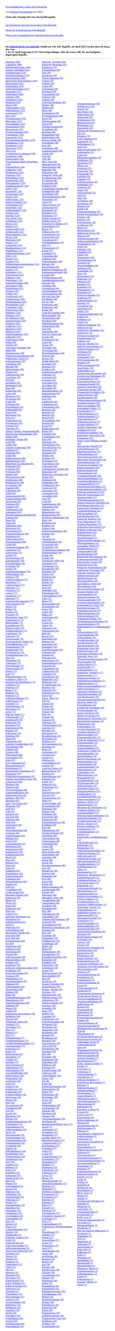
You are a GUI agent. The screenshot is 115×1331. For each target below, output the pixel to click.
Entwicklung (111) (14, 267)
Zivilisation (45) (49, 461)
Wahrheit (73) (12, 687)
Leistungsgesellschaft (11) (89, 888)
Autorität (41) (48, 728)
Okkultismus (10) (85, 955)
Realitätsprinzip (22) (87, 532)
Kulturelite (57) (13, 1048)
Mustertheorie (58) (15, 1000)
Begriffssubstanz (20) (87, 554)
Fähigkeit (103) (13, 315)
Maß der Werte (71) (15, 714)
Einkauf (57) (12, 1032)
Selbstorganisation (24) (88, 467)
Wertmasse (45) (49, 450)
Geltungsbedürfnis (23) (88, 484)
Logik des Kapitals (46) (53, 312)
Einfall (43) (47, 579)
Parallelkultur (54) (14, 1154)
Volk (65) (10, 811)
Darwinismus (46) (50, 267)
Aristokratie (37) (50, 1132)
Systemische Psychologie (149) (21, 153)
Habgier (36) (48, 1278)
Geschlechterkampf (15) (88, 729)
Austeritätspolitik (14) (87, 753)
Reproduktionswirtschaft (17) (91, 680)
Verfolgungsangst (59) (16, 981)
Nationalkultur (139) (15, 183)
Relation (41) (48, 773)
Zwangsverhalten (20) (87, 591)
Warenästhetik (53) (15, 1197)
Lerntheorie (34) (85, 225)
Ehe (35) (81, 133)
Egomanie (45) (49, 364)
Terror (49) (47, 124)
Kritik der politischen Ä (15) (91, 740)
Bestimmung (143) (15, 172)
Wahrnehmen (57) (14, 1067)
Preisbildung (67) (14, 768)
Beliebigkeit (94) (14, 385)
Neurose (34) (83, 236)
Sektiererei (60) (13, 949)
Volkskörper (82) (14, 525)
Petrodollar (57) (13, 1057)
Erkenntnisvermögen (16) (89, 694)
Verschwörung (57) (15, 1065)
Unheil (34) (82, 254)
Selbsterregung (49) (51, 121)
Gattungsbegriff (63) (15, 844)
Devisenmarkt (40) (51, 806)
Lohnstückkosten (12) (87, 842)
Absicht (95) (12, 372)
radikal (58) (11, 1011)
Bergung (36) (48, 1259)
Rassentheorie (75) (15, 625)
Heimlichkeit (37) (50, 1159)
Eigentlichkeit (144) (15, 167)
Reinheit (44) (48, 525)
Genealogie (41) (49, 752)
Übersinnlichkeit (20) (87, 581)
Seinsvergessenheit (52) (17, 1245)
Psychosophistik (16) (87, 710)
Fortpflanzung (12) (86, 829)
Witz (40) (46, 911)
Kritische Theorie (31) (88, 343)
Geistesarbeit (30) (85, 357)
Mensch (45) (48, 418)
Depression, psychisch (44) (55, 474)
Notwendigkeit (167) (16, 124)
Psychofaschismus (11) (88, 902)
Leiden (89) (11, 445)
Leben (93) (11, 393)
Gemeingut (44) (49, 490)
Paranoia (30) (83, 362)
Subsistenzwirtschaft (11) (89, 918)
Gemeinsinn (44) (50, 493)
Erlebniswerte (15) (86, 724)
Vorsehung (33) (84, 308)
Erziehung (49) (49, 91)
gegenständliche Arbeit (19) (90, 605)
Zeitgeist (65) (12, 814)
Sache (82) (11, 523)
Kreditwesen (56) (14, 1089)
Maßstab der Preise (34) (88, 233)
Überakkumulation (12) (88, 864)
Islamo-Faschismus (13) (88, 799)
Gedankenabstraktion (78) (18, 571)
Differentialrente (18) (87, 632)
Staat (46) (46, 329)
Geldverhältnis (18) (86, 637)
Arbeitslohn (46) (50, 256)
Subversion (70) (13, 733)
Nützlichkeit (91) (14, 420)
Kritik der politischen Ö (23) (91, 492)
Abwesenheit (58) (14, 989)
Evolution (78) (13, 566)
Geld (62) (10, 887)
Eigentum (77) (12, 587)
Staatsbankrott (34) (86, 244)
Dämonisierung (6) (86, 1104)
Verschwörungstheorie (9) (89, 999)
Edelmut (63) (12, 838)
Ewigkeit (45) (48, 369)
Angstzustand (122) (15, 229)
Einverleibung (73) (15, 666)
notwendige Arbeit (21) (88, 546)
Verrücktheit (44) (50, 547)
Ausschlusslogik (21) (87, 538)
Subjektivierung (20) (87, 578)
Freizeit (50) (12, 1321)
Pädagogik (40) (49, 876)
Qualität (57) (12, 1059)
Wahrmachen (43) (50, 631)
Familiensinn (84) (14, 480)
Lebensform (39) (50, 968)
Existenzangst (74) (15, 639)
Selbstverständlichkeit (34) (90, 241)
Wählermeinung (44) (52, 552)
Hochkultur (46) (49, 299)
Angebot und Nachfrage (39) (55, 919)
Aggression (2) (84, 1241)
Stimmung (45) (49, 442)
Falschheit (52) (13, 1208)
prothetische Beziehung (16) (90, 707)
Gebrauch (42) (49, 652)
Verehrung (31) (84, 351)
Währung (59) (12, 984)
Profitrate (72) (12, 695)
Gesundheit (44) (49, 496)
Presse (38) (47, 1100)
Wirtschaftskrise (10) (87, 969)
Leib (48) (46, 159)
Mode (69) (11, 738)
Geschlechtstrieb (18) (87, 643)
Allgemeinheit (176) (15, 107)
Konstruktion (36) (50, 1286)
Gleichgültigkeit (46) (52, 291)
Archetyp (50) (12, 1299)
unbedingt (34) (84, 252)
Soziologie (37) (49, 1218)
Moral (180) (11, 105)
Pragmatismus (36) (51, 1313)
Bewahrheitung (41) (51, 736)
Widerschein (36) (85, 114)
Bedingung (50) (13, 1307)
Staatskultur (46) (50, 331)
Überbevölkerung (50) (52, 78)
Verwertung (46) (50, 350)
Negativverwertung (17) (88, 678)
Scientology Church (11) (89, 907)
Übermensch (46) (50, 339)
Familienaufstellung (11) (89, 880)
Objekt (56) (11, 1100)
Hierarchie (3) (84, 1206)
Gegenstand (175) (14, 113)
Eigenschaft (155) (14, 137)
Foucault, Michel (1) (87, 1282)
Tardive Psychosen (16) (88, 715)
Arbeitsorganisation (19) (89, 600)
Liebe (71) (11, 711)
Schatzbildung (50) (51, 70)
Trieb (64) (10, 827)
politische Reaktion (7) (88, 1079)
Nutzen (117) (12, 242)
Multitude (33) (84, 292)
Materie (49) (48, 105)
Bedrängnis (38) (49, 1032)
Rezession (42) (49, 690)
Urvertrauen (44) (50, 544)
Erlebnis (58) (12, 992)
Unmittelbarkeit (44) (52, 542)
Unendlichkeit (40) (51, 900)
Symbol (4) (82, 1182)
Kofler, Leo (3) (84, 1217)
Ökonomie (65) (13, 806)
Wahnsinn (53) (13, 1191)
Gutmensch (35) (85, 141)
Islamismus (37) (49, 1167)
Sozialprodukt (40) (51, 889)
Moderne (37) (48, 1186)
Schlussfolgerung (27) (87, 414)
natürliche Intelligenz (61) (18, 916)
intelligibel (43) (49, 590)
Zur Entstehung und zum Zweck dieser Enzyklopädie (31, 25)
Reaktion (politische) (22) (89, 529)
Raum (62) (11, 906)
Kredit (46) (47, 310)
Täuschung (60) (13, 951)
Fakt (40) (46, 827)
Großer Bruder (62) (15, 892)
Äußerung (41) (49, 722)
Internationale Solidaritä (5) (90, 1133)
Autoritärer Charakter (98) (18, 347)
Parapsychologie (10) (87, 958)
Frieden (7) (82, 1066)
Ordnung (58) (12, 1005)
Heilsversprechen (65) (16, 795)
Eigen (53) (11, 1170)
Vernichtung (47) (50, 240)
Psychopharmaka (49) (52, 116)
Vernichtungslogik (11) (88, 923)
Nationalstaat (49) (50, 113)
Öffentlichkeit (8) (85, 1034)
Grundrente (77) (13, 596)
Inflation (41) (48, 760)
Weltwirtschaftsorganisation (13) (92, 815)
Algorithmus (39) (50, 916)
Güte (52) (10, 1221)
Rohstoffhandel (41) (51, 776)
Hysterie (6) (83, 1112)
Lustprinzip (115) (14, 245)
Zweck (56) (11, 1113)
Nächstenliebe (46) (51, 318)
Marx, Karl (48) (49, 161)
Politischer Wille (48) (52, 175)
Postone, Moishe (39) (52, 989)
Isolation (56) (12, 1086)
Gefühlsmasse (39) (51, 941)
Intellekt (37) (48, 1164)
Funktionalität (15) (86, 726)
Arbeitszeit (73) (13, 663)
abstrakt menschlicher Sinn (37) (57, 1124)
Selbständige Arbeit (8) (88, 1042)
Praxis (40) (47, 881)
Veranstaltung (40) (51, 903)
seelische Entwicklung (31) (90, 346)
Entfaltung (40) (49, 814)
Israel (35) (82, 147)
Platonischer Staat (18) (88, 648)
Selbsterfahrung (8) (86, 1044)
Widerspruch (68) (14, 755)
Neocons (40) (48, 873)
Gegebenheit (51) (14, 1264)
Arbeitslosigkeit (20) (87, 551)
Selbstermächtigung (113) (18, 253)
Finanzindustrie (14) (87, 764)
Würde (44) (47, 555)
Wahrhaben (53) (13, 1194)
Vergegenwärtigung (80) (17, 547)
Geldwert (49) (48, 97)
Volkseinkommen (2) (87, 1274)
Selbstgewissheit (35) (87, 182)
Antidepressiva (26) (86, 430)
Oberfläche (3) (84, 1228)
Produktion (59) (13, 970)
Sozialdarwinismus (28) (88, 403)
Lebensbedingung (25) (88, 449)
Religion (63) (12, 862)
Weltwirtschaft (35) (86, 192)
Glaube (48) (47, 153)
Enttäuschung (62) (14, 876)
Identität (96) (12, 366)
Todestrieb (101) (13, 337)
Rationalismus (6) (85, 1117)
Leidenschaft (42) (50, 671)
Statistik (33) (83, 303)
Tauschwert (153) (14, 148)
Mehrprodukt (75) (14, 622)
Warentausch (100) (15, 339)
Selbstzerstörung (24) (87, 470)
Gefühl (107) (12, 294)
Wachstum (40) (49, 908)
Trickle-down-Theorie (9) (89, 996)
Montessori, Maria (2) (87, 1268)
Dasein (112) (12, 258)
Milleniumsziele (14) (87, 775)
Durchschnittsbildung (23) (89, 478)
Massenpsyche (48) (51, 164)
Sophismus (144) (14, 170)
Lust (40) (46, 868)
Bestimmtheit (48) (50, 134)
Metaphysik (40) (50, 871)
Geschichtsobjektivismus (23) (91, 486)
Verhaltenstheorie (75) (16, 631)
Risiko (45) (47, 431)
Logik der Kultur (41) (52, 768)
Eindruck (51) (12, 1261)
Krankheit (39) (49, 962)
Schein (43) (47, 612)
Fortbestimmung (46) (52, 277)
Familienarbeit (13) (86, 794)
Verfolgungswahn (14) (88, 783)
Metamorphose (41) (51, 771)
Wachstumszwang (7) (87, 1098)
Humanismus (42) (50, 660)
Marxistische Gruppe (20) (89, 562)
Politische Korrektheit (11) (90, 896)
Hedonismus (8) (85, 1012)
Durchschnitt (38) (50, 1048)
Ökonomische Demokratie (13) (92, 807)
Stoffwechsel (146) (15, 159)
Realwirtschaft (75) (15, 628)
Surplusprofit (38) (50, 1108)
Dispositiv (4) (83, 1168)
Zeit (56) (10, 1110)
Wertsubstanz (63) (14, 873)
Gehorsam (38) (49, 1073)
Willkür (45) (48, 455)
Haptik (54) (11, 1148)
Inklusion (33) (84, 281)
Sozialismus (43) (50, 617)
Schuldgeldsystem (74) (17, 655)
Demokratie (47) (50, 210)
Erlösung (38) (48, 1067)
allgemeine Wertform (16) (89, 691)
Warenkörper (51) (14, 1294)
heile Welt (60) (13, 938)
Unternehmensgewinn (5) (89, 1158)
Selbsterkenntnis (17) (87, 683)
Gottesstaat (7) (84, 1071)
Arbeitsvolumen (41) (52, 725)
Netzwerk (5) (83, 1144)
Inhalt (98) (11, 350)
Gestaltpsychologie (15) (88, 732)
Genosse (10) (83, 942)
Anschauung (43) (50, 566)
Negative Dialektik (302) (17, 70)
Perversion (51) (13, 1278)
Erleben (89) (12, 436)
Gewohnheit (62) (14, 889)
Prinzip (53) (11, 1183)
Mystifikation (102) (15, 318)
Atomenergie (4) (85, 1166)
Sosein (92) (11, 412)
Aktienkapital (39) (50, 914)
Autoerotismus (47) (51, 205)
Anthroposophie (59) (16, 957)
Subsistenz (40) (49, 895)
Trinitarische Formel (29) (89, 389)
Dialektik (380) (13, 62)
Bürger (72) (11, 690)
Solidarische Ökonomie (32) (90, 330)
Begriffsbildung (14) (87, 756)
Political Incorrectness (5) (89, 1150)
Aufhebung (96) (13, 364)
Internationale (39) (51, 954)
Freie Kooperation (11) (88, 883)
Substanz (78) (12, 577)
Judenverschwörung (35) (89, 149)
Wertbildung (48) (50, 194)
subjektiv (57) (12, 1062)
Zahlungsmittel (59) (15, 986)
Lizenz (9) (82, 985)
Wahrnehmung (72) (15, 706)
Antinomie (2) (84, 1244)
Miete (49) (47, 110)
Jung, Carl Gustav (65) (16, 803)
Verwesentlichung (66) (16, 790)
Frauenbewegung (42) (52, 649)
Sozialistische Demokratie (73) (20, 682)
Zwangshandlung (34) (87, 265)
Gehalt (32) (82, 316)
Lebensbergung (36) (51, 1294)
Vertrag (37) (47, 1237)
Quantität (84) (12, 488)
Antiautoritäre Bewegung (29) (91, 373)
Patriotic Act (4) (85, 1177)
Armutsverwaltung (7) (88, 1058)
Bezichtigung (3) (85, 1190)
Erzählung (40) (49, 825)
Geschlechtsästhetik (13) (89, 796)
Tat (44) (45, 536)
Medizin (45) (48, 415)
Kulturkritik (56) (14, 1092)
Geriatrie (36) (48, 1272)
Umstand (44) (48, 539)
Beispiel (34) (83, 206)
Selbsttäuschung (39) (52, 997)
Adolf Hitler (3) (84, 1209)
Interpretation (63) (14, 849)
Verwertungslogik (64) (16, 830)
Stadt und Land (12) (86, 856)
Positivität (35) (84, 168)
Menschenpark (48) (51, 167)
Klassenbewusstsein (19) (89, 610)
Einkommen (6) (84, 1106)
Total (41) (46, 790)
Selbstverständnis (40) (52, 887)
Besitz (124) (11, 223)
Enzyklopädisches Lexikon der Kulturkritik (26, 7)
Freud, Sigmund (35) (87, 139)
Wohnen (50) (48, 83)
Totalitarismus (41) (51, 792)
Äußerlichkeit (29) (86, 370)
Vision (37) (47, 1243)
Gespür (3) (82, 1198)
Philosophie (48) (50, 172)
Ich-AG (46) (48, 302)
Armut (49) (47, 86)
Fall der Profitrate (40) (52, 833)
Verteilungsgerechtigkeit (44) (56, 550)
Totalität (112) (12, 261)
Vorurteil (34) (83, 263)
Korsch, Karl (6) (85, 1115)
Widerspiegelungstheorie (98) (20, 356)
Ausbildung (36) (50, 1256)
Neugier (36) (48, 1302)
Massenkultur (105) (15, 304)
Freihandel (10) (84, 939)
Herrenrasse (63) (14, 846)
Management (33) (85, 289)
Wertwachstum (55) (15, 1135)
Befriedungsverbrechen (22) (90, 505)
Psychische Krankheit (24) (90, 465)
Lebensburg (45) (50, 404)
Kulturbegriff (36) (50, 1288)
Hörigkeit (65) (12, 800)
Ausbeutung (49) (50, 89)
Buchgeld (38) (49, 1040)
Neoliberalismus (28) (87, 397)
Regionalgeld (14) (85, 777)
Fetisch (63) (11, 841)
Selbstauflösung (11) (87, 910)
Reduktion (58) (13, 1016)
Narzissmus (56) (13, 1097)
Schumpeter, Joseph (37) (53, 1216)
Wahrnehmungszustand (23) (90, 500)
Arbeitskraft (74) (14, 633)
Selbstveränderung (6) (87, 1120)
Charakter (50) (13, 1310)
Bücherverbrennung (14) (89, 759)
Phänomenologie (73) (16, 676)
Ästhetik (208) (12, 97)
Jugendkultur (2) (85, 1260)
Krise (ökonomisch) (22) (89, 521)
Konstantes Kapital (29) (88, 384)
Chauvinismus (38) (51, 1043)
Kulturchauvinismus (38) (54, 1086)
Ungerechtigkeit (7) (86, 1096)
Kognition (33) (84, 287)
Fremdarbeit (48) (50, 148)
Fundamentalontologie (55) (19, 1121)
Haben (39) (47, 946)
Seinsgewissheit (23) (87, 497)
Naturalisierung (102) (16, 320)
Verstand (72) (12, 703)
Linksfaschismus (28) (87, 395)
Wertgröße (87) (13, 453)
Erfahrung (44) (49, 480)
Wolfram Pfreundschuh (21, 12)
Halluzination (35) (86, 144)
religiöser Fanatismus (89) (18, 447)
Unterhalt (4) (83, 1185)
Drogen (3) (82, 1195)
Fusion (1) (82, 1284)
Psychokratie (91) (14, 423)
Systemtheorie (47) (51, 234)
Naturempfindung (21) (88, 543)
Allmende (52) (13, 1199)
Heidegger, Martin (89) (17, 439)
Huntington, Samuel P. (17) (90, 672)
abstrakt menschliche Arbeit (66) (21, 779)
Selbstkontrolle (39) (51, 995)
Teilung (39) (48, 1013)
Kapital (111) (12, 269)
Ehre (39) (46, 933)
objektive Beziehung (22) (89, 524)
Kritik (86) (11, 455)
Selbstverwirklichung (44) (54, 531)
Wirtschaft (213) (13, 91)
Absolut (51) (12, 1259)
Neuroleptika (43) (50, 606)
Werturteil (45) (49, 453)
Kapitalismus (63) (14, 852)
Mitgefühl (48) (49, 170)
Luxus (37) (47, 1175)
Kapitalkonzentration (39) (54, 957)
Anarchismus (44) (50, 463)
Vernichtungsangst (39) (53, 1021)
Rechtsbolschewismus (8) (89, 1039)
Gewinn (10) (83, 945)
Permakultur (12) (85, 848)
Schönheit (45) (49, 434)
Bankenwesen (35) (86, 122)
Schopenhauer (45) (51, 436)
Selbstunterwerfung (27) (88, 422)
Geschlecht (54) (13, 1146)
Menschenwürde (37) (52, 1181)
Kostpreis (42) (49, 666)
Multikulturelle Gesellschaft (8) (92, 1028)
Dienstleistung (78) (15, 558)
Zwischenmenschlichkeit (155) (20, 140)
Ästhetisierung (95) (15, 374)
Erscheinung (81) (14, 531)
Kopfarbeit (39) (49, 959)
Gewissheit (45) (49, 383)
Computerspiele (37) (52, 1143)
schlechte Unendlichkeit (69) (19, 744)
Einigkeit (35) (83, 136)
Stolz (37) (46, 1221)
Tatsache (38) (48, 1110)
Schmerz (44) (48, 528)
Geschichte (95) (13, 377)
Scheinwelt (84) (13, 490)
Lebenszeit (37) (49, 1172)
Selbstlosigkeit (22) (86, 535)
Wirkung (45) (48, 458)
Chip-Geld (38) (49, 1046)
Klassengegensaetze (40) (54, 865)
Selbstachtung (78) (15, 574)
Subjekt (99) (12, 345)
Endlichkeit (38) (49, 1062)
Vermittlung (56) (14, 1108)
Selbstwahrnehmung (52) (18, 1248)
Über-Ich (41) (48, 795)
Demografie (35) (85, 128)
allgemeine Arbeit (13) (88, 788)
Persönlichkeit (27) (86, 411)
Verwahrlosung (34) (86, 260)
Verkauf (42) (48, 711)
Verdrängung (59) (14, 978)
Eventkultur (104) (14, 307)
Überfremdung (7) (86, 1093)
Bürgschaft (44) (49, 471)
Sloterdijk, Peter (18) (87, 656)
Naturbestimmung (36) (53, 1299)
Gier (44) (46, 498)
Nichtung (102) (13, 323)
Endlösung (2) (84, 1252)
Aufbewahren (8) (85, 1004)
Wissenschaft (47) (50, 248)
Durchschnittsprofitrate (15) (90, 721)
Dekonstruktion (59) (15, 959)
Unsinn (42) (47, 706)
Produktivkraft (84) (15, 482)
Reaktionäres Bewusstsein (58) (20, 1013)
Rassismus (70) (13, 725)
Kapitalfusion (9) (85, 977)
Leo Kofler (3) (84, 1222)
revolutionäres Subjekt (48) (55, 188)
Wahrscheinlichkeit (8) (88, 1055)
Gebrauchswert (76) (15, 604)
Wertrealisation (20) (86, 586)
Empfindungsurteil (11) (88, 877)
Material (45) (48, 412)
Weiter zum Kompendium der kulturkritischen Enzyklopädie (35, 35)
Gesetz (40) (47, 846)
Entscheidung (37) (50, 1146)
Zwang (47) (47, 250)
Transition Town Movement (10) (92, 966)
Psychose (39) (48, 992)
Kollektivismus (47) (51, 221)
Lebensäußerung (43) (52, 596)
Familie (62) (12, 884)
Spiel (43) (46, 620)
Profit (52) (11, 1240)
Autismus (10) (84, 934)
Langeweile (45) (50, 401)
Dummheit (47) (49, 213)
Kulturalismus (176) (15, 110)
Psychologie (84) (14, 485)
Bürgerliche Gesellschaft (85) (20, 463)
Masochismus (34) (86, 230)
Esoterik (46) (48, 275)
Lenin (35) (82, 155)
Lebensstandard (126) (16, 210)
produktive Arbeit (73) (16, 679)
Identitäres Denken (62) (17, 895)
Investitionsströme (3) (87, 1212)
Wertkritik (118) (13, 240)
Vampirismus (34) (85, 257)
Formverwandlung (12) (88, 826)
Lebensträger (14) (85, 772)
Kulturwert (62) (13, 897)
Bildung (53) (12, 1167)
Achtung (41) (48, 720)
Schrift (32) (82, 322)
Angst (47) (47, 202)
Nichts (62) (11, 903)
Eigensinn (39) (49, 935)
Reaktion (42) (48, 687)
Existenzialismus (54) (16, 1140)
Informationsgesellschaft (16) (91, 699)
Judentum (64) (12, 819)
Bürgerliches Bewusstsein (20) (91, 556)
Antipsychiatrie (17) (86, 664)
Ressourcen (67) (13, 773)
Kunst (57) (11, 1051)
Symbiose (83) (13, 504)
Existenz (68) (12, 752)
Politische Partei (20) (87, 564)
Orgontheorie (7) (85, 1077)
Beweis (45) (47, 358)
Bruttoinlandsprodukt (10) (89, 937)
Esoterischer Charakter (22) (90, 508)
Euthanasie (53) (13, 1175)
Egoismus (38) (49, 1051)
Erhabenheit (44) (50, 482)
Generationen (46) (50, 288)
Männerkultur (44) (51, 512)
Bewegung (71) (13, 709)
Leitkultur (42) (49, 674)
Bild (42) (46, 633)
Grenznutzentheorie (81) (17, 533)
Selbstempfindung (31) (88, 349)
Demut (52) (11, 1202)
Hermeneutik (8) (85, 1015)
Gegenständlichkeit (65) (17, 792)
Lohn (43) (46, 598)
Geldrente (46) (49, 285)
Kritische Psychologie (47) (55, 223)
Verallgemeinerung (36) (88, 103)
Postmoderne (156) (15, 134)
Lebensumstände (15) (87, 742)
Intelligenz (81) (13, 536)
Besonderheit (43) (50, 569)
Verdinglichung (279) (16, 72)
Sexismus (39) (49, 1005)
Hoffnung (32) (84, 319)
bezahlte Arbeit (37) (51, 1137)
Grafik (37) (47, 1154)
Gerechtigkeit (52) (14, 1216)
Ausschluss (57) (13, 1027)
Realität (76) (12, 612)
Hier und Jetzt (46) (51, 296)
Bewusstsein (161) (14, 129)
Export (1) (82, 1276)
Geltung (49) (48, 99)
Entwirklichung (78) (15, 563)
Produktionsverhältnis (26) (90, 432)
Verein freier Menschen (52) (19, 1251)
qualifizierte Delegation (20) (90, 570)
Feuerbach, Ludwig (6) (88, 1109)
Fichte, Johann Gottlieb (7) (90, 1063)
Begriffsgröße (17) (86, 667)
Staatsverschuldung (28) (88, 405)
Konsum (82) (12, 517)
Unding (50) (48, 81)
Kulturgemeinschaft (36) (53, 1291)
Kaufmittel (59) (13, 965)
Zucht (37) (47, 1248)
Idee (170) (10, 116)
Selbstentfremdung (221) (17, 89)
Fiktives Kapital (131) (16, 202)
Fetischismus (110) (15, 275)
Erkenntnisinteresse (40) (53, 822)
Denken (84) (12, 474)
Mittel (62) (11, 900)
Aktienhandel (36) (50, 1251)
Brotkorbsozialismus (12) (89, 818)
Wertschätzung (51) (15, 1297)
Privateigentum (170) (16, 118)
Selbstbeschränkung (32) (89, 325)
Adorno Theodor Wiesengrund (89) (22, 431)
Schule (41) (47, 782)
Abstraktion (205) (14, 99)
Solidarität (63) (13, 871)
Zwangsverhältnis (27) (88, 424)
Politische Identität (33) (88, 295)
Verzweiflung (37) (50, 1240)
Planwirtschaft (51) (15, 1280)
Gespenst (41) (48, 755)
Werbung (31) (83, 354)
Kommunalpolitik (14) (88, 767)
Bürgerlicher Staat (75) (17, 617)
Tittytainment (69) (14, 746)
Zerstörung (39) (49, 1027)
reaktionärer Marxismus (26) (91, 435)
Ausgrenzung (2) (85, 1247)
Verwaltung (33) (85, 306)
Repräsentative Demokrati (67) (20, 771)
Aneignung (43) (49, 563)
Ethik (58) (10, 995)
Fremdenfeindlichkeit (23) (89, 481)
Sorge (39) (47, 1011)
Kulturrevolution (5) (87, 1136)
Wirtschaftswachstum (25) (89, 457)
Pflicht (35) (82, 165)
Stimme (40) (48, 892)
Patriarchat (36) (49, 1307)
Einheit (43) (47, 582)
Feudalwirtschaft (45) (52, 372)
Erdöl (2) (81, 1255)
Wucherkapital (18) (86, 662)
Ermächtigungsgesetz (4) (89, 1171)
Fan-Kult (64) (12, 817)
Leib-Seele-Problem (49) (54, 102)
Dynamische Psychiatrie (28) (91, 392)
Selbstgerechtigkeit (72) (17, 698)
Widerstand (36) (85, 117)
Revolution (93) (13, 399)
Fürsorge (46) (48, 283)
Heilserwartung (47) (51, 218)
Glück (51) (11, 1267)
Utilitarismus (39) (50, 1019)
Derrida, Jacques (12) (87, 823)
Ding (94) (10, 388)
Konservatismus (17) (87, 675)
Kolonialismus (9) (85, 980)
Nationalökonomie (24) (88, 462)
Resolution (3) (84, 1233)
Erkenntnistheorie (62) (16, 881)
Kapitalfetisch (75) (15, 620)
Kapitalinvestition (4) (87, 1174)
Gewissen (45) (49, 380)
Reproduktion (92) (14, 407)
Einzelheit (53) (13, 1172)
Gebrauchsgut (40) (51, 841)
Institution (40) (49, 857)
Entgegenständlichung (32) (90, 314)
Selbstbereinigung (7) (87, 1088)
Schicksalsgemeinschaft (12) (91, 850)
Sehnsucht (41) (49, 784)
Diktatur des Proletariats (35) (91, 130)
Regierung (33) (84, 298)
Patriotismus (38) (50, 1094)
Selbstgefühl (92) (14, 409)
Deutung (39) (48, 930)
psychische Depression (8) (89, 1036)
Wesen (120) (12, 237)
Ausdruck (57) (12, 1024)
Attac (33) (82, 273)
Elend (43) (47, 585)
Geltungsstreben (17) (87, 670)
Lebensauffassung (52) (16, 1229)
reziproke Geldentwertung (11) (92, 904)
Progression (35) (85, 171)
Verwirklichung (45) (51, 447)
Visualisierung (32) (86, 338)
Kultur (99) (11, 342)
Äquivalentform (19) (87, 594)
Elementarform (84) (15, 477)
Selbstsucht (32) (85, 327)
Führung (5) (83, 1131)
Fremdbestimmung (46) (53, 280)
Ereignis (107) (12, 291)
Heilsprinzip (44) (50, 507)
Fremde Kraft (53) (14, 1178)
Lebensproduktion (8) (87, 1023)
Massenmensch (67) (15, 765)
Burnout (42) (48, 641)
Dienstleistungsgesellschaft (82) (21, 515)
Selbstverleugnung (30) (88, 365)
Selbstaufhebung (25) (87, 454)
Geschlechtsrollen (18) (88, 640)
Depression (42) (49, 644)
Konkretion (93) (13, 391)
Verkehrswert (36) (85, 106)
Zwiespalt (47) (49, 253)
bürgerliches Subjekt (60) (18, 933)
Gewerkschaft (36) (51, 1275)
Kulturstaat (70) (13, 722)
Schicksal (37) (49, 1210)
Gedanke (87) (12, 450)
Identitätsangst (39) (51, 951)
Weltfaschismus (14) (87, 786)
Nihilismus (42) (49, 682)
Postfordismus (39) (51, 986)
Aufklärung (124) (14, 221)
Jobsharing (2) (84, 1257)
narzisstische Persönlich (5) (90, 1141)
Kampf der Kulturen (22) (89, 519)
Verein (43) (47, 625)
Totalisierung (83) (14, 509)
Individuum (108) (14, 285)
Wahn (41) (47, 800)
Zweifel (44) (48, 558)
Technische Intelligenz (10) (90, 964)
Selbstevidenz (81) (15, 539)
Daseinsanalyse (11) (86, 872)
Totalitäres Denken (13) (88, 810)
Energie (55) (12, 1119)
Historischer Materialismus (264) (21, 81)
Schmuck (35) (84, 179)
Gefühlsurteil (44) (50, 485)
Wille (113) (11, 256)
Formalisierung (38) (51, 1070)
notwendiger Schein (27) (89, 408)
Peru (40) (46, 879)
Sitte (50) (46, 72)
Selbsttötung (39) (50, 1000)
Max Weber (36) (85, 112)
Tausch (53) (11, 1189)
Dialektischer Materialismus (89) (21, 434)
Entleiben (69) (12, 736)
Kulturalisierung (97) (16, 361)
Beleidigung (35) (85, 125)
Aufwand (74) (12, 636)
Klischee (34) (83, 219)
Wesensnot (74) (13, 660)
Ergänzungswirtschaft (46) (54, 272)
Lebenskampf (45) (50, 407)
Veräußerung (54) (14, 1159)
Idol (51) (10, 1270)
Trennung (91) (12, 428)
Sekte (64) (10, 822)
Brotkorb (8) (83, 1007)
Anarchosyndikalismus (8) (89, 1001)
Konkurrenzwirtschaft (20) (90, 559)
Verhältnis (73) (13, 684)
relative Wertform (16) (88, 713)
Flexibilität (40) (49, 835)
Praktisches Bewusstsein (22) (91, 527)
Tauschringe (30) (85, 368)
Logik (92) (11, 401)
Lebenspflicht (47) (51, 226)
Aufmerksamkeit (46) (52, 261)
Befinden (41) (48, 730)
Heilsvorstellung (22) (87, 513)
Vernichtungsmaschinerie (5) (91, 1160)
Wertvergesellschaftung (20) (90, 589)
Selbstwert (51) (13, 1288)
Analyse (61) (12, 914)
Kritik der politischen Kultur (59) (21, 968)
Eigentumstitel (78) (15, 560)
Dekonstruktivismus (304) (18, 67)
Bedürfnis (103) (13, 312)
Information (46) (50, 304)
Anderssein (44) (49, 466)
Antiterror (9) (83, 972)
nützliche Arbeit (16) (87, 702)
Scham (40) (47, 884)
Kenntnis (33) (83, 284)
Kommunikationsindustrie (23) (92, 489)
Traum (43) (47, 622)
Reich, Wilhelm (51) (15, 1283)
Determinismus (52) (15, 1205)
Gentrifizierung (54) (15, 1143)
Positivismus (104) (15, 310)
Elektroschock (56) (15, 1075)
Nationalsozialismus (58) (17, 1003)
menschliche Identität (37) (54, 1183)
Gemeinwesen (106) (15, 299)
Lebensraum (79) (14, 552)
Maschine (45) (49, 409)
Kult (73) (10, 674)
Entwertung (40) (50, 817)
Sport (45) (47, 439)
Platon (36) (47, 1310)
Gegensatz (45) (49, 377)
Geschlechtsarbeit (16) (88, 697)
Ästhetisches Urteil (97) (17, 358)
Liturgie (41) (48, 765)
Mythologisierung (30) (88, 360)
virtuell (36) (83, 109)
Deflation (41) (48, 741)
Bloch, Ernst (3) (85, 1193)
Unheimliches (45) (51, 445)
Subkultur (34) (84, 249)
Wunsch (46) (48, 356)
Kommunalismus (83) (16, 498)
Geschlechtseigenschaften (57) (20, 1043)
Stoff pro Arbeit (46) (52, 334)
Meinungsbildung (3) (87, 1225)
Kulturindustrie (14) (86, 769)
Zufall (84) (11, 493)
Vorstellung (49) (49, 129)
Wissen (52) (11, 1256)
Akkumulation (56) (15, 1070)
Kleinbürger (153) (14, 145)
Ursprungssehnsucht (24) (89, 476)
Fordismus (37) (49, 1148)
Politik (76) (11, 609)
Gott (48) (46, 156)
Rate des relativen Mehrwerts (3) (93, 1230)
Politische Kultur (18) (87, 651)
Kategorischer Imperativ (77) (20, 601)
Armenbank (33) (85, 271)
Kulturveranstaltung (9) (88, 982)
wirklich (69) (12, 749)
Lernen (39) (47, 970)
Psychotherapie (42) (51, 684)
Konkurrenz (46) (50, 307)
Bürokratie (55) (13, 1116)
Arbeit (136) (12, 188)
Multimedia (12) (85, 845)
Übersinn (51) (12, 1291)
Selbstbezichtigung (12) (88, 853)
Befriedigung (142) (15, 178)
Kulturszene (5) (84, 1139)
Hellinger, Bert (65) (15, 798)
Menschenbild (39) (51, 976)
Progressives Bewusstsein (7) (91, 1082)
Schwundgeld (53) (14, 1186)
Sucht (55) (11, 1132)
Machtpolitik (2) (85, 1263)
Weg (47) (46, 245)
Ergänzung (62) (13, 879)
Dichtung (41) (48, 746)
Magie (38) (47, 1092)
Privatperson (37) (50, 1194)
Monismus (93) (13, 396)
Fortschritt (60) (13, 935)
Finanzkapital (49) (50, 94)
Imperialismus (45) (51, 393)
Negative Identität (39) (53, 984)
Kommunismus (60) (15, 941)
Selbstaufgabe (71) (15, 717)
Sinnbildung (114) (14, 250)
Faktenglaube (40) (50, 830)
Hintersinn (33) (84, 279)
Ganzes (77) (11, 593)
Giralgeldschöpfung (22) (89, 511)
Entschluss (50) (13, 1315)
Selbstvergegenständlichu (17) (91, 686)
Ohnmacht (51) (13, 1275)
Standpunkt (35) (85, 184)
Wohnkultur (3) (84, 1236)
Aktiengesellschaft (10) (88, 928)
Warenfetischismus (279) (17, 75)
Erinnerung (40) (49, 819)
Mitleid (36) (47, 1297)
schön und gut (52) (15, 1243)
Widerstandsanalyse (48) (53, 196)
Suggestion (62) (13, 908)
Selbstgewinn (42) (50, 693)
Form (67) (10, 760)
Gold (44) (46, 501)
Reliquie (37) (48, 1202)
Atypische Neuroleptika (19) (91, 602)
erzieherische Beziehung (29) (91, 376)
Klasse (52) (11, 1226)
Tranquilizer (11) (85, 920)
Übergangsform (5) (86, 1155)
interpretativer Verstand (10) (90, 947)
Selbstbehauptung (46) (52, 323)
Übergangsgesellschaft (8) (89, 1050)
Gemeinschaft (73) (15, 668)
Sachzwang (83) (13, 501)
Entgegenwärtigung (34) (88, 211)
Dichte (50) (11, 1313)
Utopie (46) (47, 345)
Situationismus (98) (15, 353)
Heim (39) (47, 949)
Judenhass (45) (49, 396)
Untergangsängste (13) (88, 813)
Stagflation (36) (49, 1321)
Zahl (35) (81, 195)
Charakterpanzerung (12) (89, 821)
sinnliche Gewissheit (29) (89, 387)
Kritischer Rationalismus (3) (90, 1220)
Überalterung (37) (50, 1232)
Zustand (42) (48, 717)
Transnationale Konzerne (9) (91, 993)
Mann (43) (47, 601)
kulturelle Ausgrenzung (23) (90, 494)
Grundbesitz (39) (50, 943)
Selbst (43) (47, 614)
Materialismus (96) (15, 369)
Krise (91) (10, 418)
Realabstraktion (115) (16, 248)
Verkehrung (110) (14, 280)
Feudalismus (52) (14, 1213)
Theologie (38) (49, 1113)
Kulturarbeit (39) (50, 965)
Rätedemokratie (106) (16, 302)
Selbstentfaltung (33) (87, 300)
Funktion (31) (83, 341)
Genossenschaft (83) (15, 496)
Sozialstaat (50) (49, 75)
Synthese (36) (48, 1323)
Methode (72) (12, 693)
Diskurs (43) (48, 574)
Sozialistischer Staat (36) (54, 1318)
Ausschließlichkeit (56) (17, 1073)
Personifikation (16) (86, 705)
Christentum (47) (50, 207)
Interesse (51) (12, 1272)
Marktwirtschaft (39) (52, 973)
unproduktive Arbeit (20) (89, 583)
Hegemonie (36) (49, 1280)
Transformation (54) (15, 1156)
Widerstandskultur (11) (88, 926)
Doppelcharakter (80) (16, 542)
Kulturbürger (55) (14, 1124)
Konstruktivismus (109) (17, 283)
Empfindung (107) (14, 288)
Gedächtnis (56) (13, 1081)
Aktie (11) (82, 869)
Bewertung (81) (13, 528)
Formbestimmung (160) (17, 132)
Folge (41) (47, 749)
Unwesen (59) (12, 976)
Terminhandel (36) (51, 1326)
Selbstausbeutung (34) (88, 238)
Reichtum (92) (12, 404)
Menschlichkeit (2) (86, 1265)
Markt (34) (82, 227)
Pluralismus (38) (50, 1097)
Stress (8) (81, 1047)
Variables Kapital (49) (52, 126)
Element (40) (48, 811)
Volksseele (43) (49, 628)
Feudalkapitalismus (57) (17, 1040)
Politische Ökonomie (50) (54, 64)
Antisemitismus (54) (15, 1137)
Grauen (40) (47, 849)
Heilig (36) (47, 1283)
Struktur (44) (48, 533)
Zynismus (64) (13, 833)
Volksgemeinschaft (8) (88, 1052)
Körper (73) (11, 671)
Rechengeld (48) (50, 183)
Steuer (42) (47, 695)
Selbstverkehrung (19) (88, 616)
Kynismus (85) (13, 469)
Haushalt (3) (83, 1203)
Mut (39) (46, 978)
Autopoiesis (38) (50, 1030)
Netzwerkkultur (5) (86, 1147)
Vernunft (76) (12, 614)
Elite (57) (10, 1035)
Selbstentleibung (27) (87, 419)
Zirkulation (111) (14, 272)
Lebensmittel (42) (50, 668)
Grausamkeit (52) (14, 1218)
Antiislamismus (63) (15, 835)
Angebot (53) (12, 1164)
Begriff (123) (12, 226)
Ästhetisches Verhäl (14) (89, 751)
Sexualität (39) (49, 1008)
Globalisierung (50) (15, 1323)
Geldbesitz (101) (14, 326)
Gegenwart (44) (49, 488)
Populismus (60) (13, 946)
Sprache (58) (12, 1019)
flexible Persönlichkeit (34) (90, 214)
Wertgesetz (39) (49, 1024)
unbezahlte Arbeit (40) (52, 897)
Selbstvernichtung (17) (88, 689)
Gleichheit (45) (49, 385)
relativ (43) (47, 609)
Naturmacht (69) (13, 741)
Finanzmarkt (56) (14, 1078)
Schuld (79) (11, 555)
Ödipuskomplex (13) (87, 804)
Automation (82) (14, 512)
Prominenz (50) (49, 67)
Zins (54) (10, 1162)
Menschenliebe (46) (51, 315)
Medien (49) (48, 107)
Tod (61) (10, 924)
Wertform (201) (13, 102)
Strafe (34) (82, 246)
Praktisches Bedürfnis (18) (90, 653)
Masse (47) (47, 229)
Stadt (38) (46, 1102)
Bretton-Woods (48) (51, 140)
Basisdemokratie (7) (86, 1061)
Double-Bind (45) (50, 361)
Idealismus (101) (14, 329)
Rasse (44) (47, 520)
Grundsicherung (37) (52, 1156)
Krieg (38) (47, 1084)
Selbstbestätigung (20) (88, 575)
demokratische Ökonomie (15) (91, 718)
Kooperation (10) (85, 953)
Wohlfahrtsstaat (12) (87, 866)
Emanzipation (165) (15, 126)
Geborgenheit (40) (50, 838)
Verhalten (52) (12, 1253)
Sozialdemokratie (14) (88, 780)
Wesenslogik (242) (15, 83)
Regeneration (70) (14, 728)
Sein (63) (10, 868)
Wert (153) (11, 151)
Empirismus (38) (50, 1059)
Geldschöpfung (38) (51, 1075)
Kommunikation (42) (52, 663)
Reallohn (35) (83, 176)
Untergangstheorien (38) (53, 1119)
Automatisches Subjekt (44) (55, 469)
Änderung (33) (84, 268)
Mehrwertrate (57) (14, 1054)
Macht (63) (11, 857)
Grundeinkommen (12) (88, 831)
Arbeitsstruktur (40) (51, 803)
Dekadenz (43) (49, 571)
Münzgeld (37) (49, 1189)
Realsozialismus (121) (16, 234)
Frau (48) (46, 145)
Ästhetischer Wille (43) (53, 560)
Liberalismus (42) (50, 676)
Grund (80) (11, 544)
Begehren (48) (49, 132)
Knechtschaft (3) (85, 1214)
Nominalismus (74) (15, 647)
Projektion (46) (49, 320)
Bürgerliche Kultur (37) (53, 1140)
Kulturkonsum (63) (15, 854)
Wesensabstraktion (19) (88, 624)
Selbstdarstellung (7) (87, 1090)
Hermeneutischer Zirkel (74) (19, 641)
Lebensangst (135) (14, 194)
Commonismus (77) (15, 585)
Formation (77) (13, 590)
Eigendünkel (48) (50, 143)
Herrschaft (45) (49, 388)
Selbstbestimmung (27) (88, 416)
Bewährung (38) (49, 1038)
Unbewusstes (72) (14, 701)
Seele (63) (10, 865)
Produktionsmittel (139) (17, 186)
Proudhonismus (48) (51, 178)
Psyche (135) (12, 196)
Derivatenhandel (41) (52, 744)
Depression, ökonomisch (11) (91, 875)
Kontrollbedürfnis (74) (16, 644)
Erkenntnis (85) (13, 466)
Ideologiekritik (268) (16, 78)
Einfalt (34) (82, 209)
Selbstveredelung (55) (16, 1129)
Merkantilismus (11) (87, 891)
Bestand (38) (48, 1035)
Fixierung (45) (49, 374)
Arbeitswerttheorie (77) (17, 579)
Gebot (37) (47, 1151)
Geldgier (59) (12, 962)
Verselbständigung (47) (53, 242)
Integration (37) (49, 1162)
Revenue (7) (83, 1085)
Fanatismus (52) (13, 1210)
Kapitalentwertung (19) (88, 608)
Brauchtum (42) (49, 639)
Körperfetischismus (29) (88, 381)
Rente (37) (47, 1205)
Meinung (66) (12, 784)
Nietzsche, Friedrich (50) (54, 62)
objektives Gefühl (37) (52, 1191)
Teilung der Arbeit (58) (17, 1021)
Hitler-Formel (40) (51, 852)
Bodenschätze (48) (51, 137)
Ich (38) (45, 1081)
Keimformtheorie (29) (87, 378)
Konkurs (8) (83, 1020)
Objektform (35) (85, 160)
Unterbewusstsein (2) (87, 1271)
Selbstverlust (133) (15, 199)
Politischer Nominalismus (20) (91, 567)
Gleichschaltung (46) (52, 294)
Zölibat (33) (83, 311)
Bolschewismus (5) (86, 1128)
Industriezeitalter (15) (87, 734)
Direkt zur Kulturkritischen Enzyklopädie (25, 30)
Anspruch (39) (49, 922)
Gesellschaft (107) (14, 296)
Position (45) (48, 423)
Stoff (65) (10, 808)
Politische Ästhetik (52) (17, 1237)
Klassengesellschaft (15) (89, 737)
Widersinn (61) (13, 927)
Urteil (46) (47, 342)
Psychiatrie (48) (49, 180)
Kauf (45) (46, 399)
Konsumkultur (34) (86, 222)
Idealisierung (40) (50, 854)
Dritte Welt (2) (84, 1249)
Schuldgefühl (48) (50, 191)
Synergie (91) (12, 426)
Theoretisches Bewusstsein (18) (92, 659)
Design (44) (47, 477)
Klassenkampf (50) (15, 1326)
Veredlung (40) (49, 906)
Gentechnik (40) (49, 844)
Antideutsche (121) (15, 232)
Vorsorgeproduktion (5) (88, 1163)
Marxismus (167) (14, 121)
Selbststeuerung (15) (87, 745)
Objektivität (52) (14, 1234)
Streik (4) (81, 1179)
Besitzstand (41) (49, 733)
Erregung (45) (48, 366)
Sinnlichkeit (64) (14, 825)
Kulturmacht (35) (85, 152)
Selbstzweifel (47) (50, 232)
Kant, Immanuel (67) (16, 763)
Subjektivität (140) (15, 180)
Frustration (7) (84, 1069)
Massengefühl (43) (51, 604)
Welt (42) (46, 714)
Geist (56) (10, 1084)
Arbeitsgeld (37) (50, 1129)
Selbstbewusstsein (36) (53, 1315)
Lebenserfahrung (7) (87, 1074)
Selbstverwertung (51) (16, 1286)
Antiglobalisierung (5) (88, 1125)
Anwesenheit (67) (14, 757)
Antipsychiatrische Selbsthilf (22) (93, 502)
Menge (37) (47, 1178)
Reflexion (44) (49, 523)
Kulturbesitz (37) (50, 1170)
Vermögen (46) (49, 347)
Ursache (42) (48, 709)
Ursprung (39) (48, 1016)
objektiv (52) (12, 1232)
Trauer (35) (82, 190)
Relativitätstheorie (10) (88, 961)
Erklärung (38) (49, 1065)
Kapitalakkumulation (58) (18, 997)
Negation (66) (12, 787)
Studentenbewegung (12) (89, 858)
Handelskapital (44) (51, 504)
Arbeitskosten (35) (86, 120)
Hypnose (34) (83, 217)
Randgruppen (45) (50, 428)
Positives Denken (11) (87, 899)
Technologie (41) (50, 787)
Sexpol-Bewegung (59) (17, 973)
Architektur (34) (85, 201)
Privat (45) (47, 426)
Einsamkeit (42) (49, 647)
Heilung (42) (48, 655)
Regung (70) (12, 730)
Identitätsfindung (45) (52, 391)
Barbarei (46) (48, 264)
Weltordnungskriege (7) (88, 1101)
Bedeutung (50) (13, 1305)
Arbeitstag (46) (49, 258)
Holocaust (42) (49, 658)
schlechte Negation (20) (88, 573)
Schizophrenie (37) (51, 1213)
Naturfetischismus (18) (88, 645)
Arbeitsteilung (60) (15, 930)
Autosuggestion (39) (51, 924)
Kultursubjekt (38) (51, 1089)
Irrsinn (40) (47, 860)
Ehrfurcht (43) (49, 577)
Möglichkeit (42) (50, 679)
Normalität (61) (13, 919)
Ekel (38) (46, 1054)
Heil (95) (10, 380)
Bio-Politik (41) (49, 738)
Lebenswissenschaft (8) (88, 1026)
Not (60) (10, 943)
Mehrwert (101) (13, 331)
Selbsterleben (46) (50, 326)
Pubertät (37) (48, 1199)
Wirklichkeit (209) (14, 94)
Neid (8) (81, 1031)
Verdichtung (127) (14, 205)
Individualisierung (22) (88, 516)
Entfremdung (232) (15, 86)
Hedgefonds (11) (85, 885)
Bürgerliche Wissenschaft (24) (91, 459)
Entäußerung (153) (15, 143)
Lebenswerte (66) (14, 782)
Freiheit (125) (12, 213)
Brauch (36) (47, 1261)
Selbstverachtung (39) (52, 1003)
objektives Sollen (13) (87, 802)
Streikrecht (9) (84, 990)
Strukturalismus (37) (52, 1224)
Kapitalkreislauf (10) (87, 950)
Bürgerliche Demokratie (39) (55, 927)
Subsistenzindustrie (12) (88, 861)
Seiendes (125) (13, 215)
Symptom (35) (84, 187)
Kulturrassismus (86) (16, 458)
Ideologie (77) (12, 598)
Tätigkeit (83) (12, 507)
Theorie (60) (12, 954)
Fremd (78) (11, 569)
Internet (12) (83, 834)
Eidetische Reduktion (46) (54, 269)
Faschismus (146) (14, 156)
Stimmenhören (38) (51, 1105)
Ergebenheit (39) (50, 938)
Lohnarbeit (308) (14, 64)
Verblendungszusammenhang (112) (22, 264)
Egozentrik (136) (14, 191)
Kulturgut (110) (13, 277)
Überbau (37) (48, 1234)
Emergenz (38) (49, 1057)
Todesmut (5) (83, 1152)
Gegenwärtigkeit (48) (52, 151)
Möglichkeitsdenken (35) (89, 157)
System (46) (47, 337)
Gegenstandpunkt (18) (88, 635)
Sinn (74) (10, 658)
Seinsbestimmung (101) (17, 334)
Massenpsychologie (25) (89, 451)
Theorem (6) (83, 1123)
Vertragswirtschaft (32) (88, 335)
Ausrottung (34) (85, 203)
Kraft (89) (10, 442)
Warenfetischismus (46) (53, 353)
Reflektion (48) (49, 186)
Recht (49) (47, 118)
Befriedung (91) (13, 415)
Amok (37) (47, 1127)
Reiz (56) (10, 1102)
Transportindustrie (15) (88, 748)
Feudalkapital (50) (14, 1318)
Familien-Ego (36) (51, 1270)
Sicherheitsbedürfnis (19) (89, 618)
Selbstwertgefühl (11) (87, 915)
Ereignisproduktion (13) (88, 791)
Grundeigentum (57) (15, 1046)
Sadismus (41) (49, 779)
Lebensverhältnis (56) (16, 1094)
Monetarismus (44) (51, 515)
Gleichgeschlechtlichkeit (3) (90, 1201)
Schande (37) (48, 1208)
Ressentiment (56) (14, 1105)
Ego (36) (46, 1264)
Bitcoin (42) (47, 636)
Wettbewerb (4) (84, 1187)
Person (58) (11, 1008)
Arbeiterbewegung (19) (88, 597)
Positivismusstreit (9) (87, 988)
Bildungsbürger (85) (15, 461)
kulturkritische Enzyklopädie (25, 46)
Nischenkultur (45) (51, 420)
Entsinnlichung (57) (15, 1038)
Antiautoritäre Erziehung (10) (91, 931)
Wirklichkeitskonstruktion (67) (20, 776)
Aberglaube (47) (50, 199)
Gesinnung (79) (13, 550)
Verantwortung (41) (51, 798)
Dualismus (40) (49, 808)
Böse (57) (10, 1030)
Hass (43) (46, 587)
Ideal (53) (10, 1181)
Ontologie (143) (13, 175)
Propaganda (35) (85, 174)
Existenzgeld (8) (85, 1009)
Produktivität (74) (14, 649)
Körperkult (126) (14, 207)
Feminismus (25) (85, 438)
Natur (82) (11, 520)
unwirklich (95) (13, 383)
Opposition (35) (84, 163)
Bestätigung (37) (50, 1135)
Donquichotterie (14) (87, 761)
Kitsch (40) (47, 862)
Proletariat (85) (13, 471)
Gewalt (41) (47, 757)
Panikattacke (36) (50, 1305)
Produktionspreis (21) (87, 548)
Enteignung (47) (49, 215)
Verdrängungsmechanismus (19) (92, 621)
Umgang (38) (48, 1116)
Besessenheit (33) (85, 276)
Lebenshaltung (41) (51, 763)
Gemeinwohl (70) (14, 720)
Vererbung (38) (49, 1121)
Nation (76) (11, 606)
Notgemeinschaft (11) (87, 893)
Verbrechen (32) (85, 333)
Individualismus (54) (16, 1151)
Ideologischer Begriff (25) (89, 446)
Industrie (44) (48, 509)
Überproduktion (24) (87, 473)
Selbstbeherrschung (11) (88, 912)
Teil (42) (46, 701)
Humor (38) (47, 1078)
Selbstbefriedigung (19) (88, 613)
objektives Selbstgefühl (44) (55, 517)
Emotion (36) (48, 1267)
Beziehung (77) (13, 582)
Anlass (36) (47, 1253)
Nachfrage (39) (49, 981)
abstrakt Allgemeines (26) (89, 427)
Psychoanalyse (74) (15, 652)
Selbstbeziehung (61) (16, 922)
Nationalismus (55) (15, 1127)
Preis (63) (10, 860)
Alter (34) (82, 198)
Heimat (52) (11, 1224)
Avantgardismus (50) (16, 1302)
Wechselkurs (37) (50, 1245)
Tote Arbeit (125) (14, 218)
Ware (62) (10, 911)
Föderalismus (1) (85, 1279)
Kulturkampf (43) (50, 593)
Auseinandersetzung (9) (88, 974)
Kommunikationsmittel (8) (90, 1017)
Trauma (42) (48, 703)
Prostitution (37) (50, 1197)
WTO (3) (81, 1239)
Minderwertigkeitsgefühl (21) (91, 540)
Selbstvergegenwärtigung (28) (91, 400)
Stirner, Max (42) (50, 698)
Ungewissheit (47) (50, 237)
